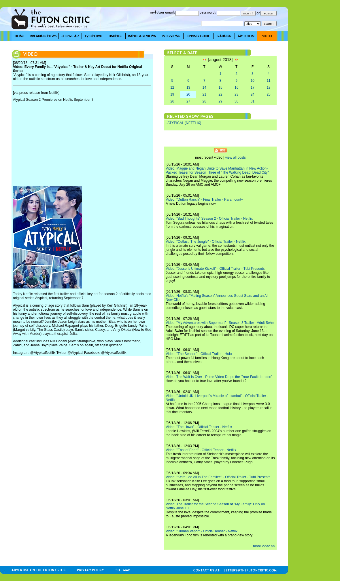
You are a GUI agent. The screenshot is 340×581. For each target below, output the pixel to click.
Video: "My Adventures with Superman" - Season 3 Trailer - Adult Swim (220, 323)
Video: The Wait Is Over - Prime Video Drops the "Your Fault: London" (219, 377)
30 (236, 101)
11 (268, 81)
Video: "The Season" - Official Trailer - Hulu (199, 354)
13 (188, 88)
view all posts (235, 157)
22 (220, 94)
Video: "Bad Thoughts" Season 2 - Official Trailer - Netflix (209, 219)
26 (172, 101)
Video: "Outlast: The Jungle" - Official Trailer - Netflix (205, 242)
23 (236, 94)
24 (252, 94)
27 (188, 101)
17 (252, 88)
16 (236, 88)
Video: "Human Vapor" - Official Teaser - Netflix (201, 531)
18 (268, 88)
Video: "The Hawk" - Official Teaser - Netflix (199, 427)
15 (220, 88)
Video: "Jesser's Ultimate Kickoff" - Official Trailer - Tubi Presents (215, 269)
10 (252, 81)
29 (220, 101)
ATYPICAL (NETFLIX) (184, 123)
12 (172, 88)
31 (252, 101)
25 (268, 94)
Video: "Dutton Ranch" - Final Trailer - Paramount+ (204, 200)
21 (204, 94)
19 (172, 94)
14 (204, 88)
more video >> (264, 546)
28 (204, 101)
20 (188, 94)
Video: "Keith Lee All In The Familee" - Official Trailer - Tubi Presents (218, 477)
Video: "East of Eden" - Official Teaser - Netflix (201, 450)
